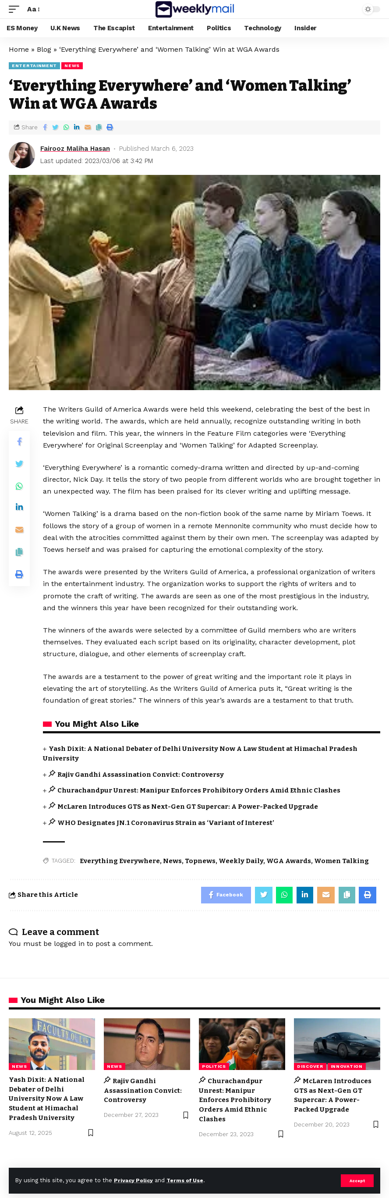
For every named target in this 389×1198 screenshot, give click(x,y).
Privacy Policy (134, 1180)
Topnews (200, 861)
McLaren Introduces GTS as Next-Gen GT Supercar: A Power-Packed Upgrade (187, 807)
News (172, 861)
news (72, 65)
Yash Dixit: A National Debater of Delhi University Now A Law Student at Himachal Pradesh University (47, 1100)
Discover (310, 1067)
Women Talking (341, 861)
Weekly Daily (241, 861)
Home (19, 49)
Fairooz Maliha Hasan (75, 149)
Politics (214, 1067)
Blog (44, 49)
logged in (69, 944)
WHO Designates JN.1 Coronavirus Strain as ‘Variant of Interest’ (165, 823)
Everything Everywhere (120, 861)
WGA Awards (288, 861)
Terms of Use (189, 1180)
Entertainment (34, 65)
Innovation (347, 1067)
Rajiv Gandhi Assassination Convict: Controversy (140, 775)
